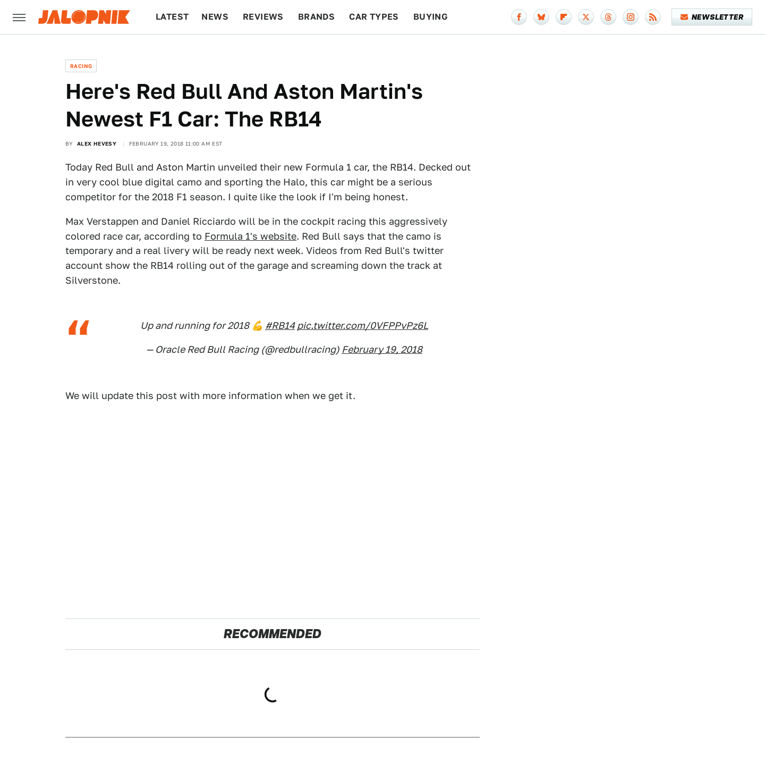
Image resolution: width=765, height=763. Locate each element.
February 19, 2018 (382, 349)
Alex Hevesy (96, 143)
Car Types (374, 17)
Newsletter (712, 17)
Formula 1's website (250, 236)
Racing (81, 66)
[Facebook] (519, 17)
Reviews (263, 17)
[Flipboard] (564, 17)
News (214, 17)
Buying (430, 17)
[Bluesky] (541, 17)
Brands (316, 17)
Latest (172, 17)
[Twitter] (586, 17)
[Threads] (608, 17)
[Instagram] (631, 17)
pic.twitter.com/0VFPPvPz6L (362, 325)
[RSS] (653, 17)
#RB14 (280, 325)
